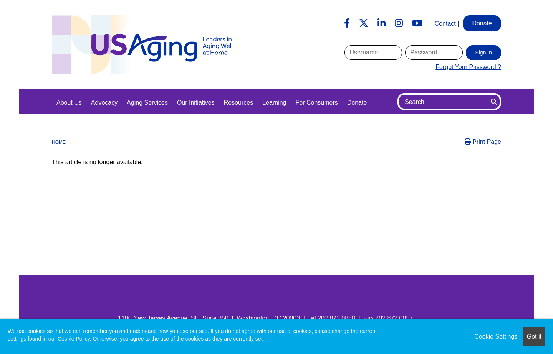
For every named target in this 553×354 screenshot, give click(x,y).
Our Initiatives (196, 102)
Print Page (483, 141)
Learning (274, 102)
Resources (238, 102)
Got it (534, 336)
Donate (357, 102)
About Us (69, 102)
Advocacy (104, 102)
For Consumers (316, 102)
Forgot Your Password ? (468, 67)
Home (59, 142)
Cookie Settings (495, 336)
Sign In (483, 52)
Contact (445, 23)
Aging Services (147, 102)
